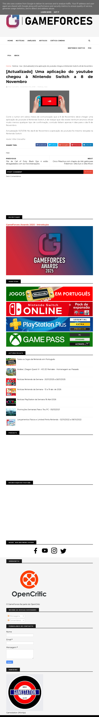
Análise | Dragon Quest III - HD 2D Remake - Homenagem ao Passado (48, 365)
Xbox (43, 48)
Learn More (46, 12)
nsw (23, 59)
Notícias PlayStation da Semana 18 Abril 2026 (36, 395)
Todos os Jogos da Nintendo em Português (36, 354)
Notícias (20, 41)
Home (10, 41)
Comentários (14, 615)
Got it (56, 12)
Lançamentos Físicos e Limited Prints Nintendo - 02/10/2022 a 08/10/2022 (49, 415)
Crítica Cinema (58, 41)
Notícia (16, 59)
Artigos (43, 41)
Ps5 (29, 48)
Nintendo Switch (16, 48)
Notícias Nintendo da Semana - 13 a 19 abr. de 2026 (39, 385)
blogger (88, 167)
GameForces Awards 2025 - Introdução (27, 220)
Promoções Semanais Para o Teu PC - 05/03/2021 (38, 405)
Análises (32, 41)
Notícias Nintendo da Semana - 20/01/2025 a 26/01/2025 (41, 375)
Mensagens (14, 611)
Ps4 (36, 48)
